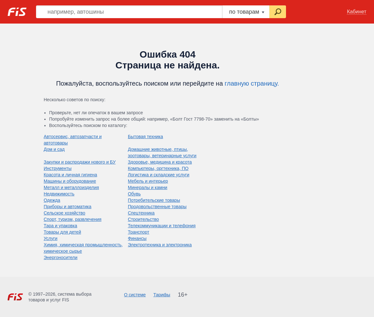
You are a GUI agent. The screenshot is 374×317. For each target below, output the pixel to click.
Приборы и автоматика (67, 206)
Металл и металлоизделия (71, 187)
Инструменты (57, 168)
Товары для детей (62, 232)
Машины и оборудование (70, 181)
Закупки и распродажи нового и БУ (80, 162)
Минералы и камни (147, 187)
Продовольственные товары (157, 206)
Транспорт (138, 232)
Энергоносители (60, 257)
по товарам (246, 12)
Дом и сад (54, 149)
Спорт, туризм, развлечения (72, 219)
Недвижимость (59, 193)
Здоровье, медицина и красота (160, 162)
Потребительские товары (154, 200)
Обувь (134, 193)
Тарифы (161, 294)
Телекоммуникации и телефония (162, 225)
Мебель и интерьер (148, 181)
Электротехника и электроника (160, 244)
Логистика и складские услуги (158, 174)
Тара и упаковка (60, 225)
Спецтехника (141, 212)
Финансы (137, 238)
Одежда (52, 200)
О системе (135, 294)
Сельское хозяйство (64, 212)
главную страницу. (252, 83)
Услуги (50, 238)
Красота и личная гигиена (70, 174)
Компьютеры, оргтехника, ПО (158, 168)
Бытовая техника (145, 136)
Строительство (143, 219)
